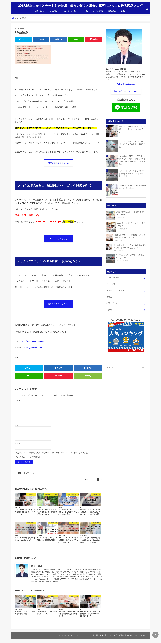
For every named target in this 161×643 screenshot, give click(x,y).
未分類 (109, 308)
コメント (18, 401)
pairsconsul (36, 566)
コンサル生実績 (98, 10)
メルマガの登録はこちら (58, 238)
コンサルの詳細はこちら (58, 303)
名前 (17, 425)
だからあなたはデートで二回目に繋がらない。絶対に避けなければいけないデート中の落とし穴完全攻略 (131, 159)
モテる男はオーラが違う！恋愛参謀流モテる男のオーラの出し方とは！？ (131, 128)
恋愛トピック (112, 10)
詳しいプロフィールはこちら (126, 90)
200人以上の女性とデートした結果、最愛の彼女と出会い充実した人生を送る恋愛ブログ (80, 5)
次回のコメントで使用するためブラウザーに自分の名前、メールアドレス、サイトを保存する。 (53, 453)
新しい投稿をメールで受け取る (28, 457)
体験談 (123, 10)
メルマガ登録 (53, 10)
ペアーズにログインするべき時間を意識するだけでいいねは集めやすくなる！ (131, 172)
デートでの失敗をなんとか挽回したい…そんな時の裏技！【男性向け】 (131, 143)
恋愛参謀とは (39, 10)
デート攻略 (84, 10)
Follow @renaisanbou (32, 347)
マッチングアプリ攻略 (69, 10)
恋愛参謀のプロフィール (58, 162)
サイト (17, 444)
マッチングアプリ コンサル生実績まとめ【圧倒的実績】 (132, 186)
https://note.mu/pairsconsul (32, 341)
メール (18, 434)
